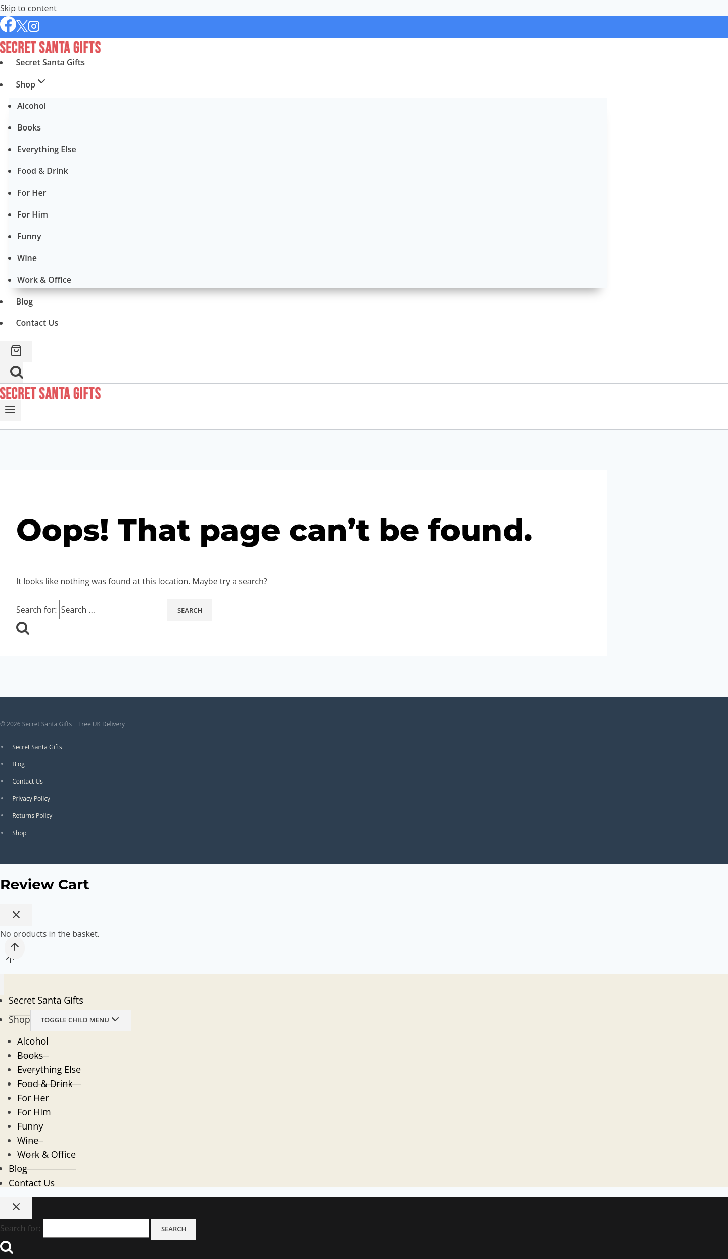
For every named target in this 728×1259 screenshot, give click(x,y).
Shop (19, 832)
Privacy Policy (31, 798)
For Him (32, 214)
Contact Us (37, 322)
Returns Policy (32, 815)
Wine (27, 258)
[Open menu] (10, 410)
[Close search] (16, 1208)
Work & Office (44, 279)
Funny (29, 236)
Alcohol (31, 105)
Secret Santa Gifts (50, 62)
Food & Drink (42, 171)
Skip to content (28, 8)
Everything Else (46, 149)
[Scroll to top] (10, 961)
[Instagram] (34, 29)
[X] (22, 29)
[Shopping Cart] (16, 351)
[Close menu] (2, 984)
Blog (24, 301)
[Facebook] (8, 29)
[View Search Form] (11, 372)
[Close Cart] (16, 915)
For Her (32, 192)
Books (29, 127)
